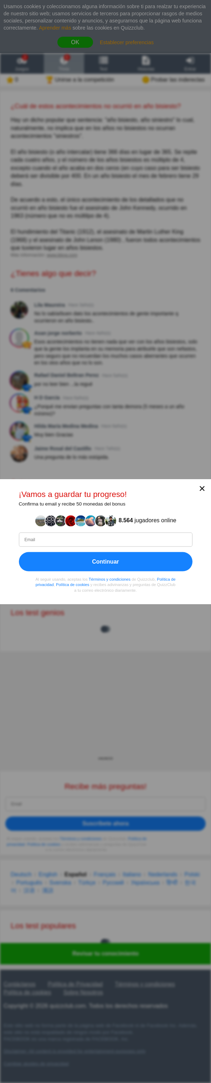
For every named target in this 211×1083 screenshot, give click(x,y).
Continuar (105, 561)
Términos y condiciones (110, 579)
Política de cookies (72, 584)
